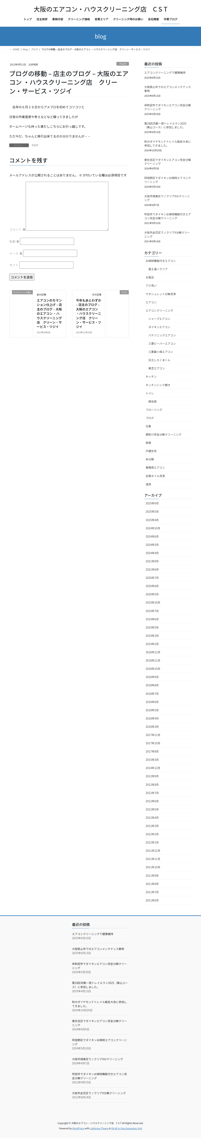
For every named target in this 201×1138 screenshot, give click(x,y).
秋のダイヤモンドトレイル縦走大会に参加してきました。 (167, 143)
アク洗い (151, 285)
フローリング (154, 410)
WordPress (78, 1128)
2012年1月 (152, 842)
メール (16, 253)
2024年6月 (152, 536)
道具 (148, 484)
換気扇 (152, 401)
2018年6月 (152, 702)
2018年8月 (152, 685)
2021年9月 (152, 561)
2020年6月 (152, 586)
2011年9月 (152, 875)
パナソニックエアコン (162, 335)
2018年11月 (153, 660)
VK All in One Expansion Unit (126, 1128)
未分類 (150, 459)
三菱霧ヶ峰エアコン (160, 352)
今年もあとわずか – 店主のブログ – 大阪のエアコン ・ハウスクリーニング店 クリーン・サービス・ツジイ (88, 313)
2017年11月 (153, 735)
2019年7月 (152, 611)
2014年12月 (153, 768)
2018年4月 (152, 718)
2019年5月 (152, 627)
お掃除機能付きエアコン (161, 261)
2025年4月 (152, 520)
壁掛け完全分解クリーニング (163, 434)
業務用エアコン (155, 467)
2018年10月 (153, 669)
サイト (14, 265)
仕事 (148, 426)
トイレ (150, 393)
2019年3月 (152, 636)
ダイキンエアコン (159, 327)
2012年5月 (152, 809)
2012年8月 (152, 785)
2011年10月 (153, 867)
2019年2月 (152, 644)
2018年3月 (152, 727)
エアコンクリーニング (159, 310)
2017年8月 (152, 751)
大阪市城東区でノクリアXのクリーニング (167, 198)
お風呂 (150, 277)
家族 (148, 443)
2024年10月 (153, 528)
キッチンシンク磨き (158, 385)
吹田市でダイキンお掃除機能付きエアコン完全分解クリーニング (167, 216)
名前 (14, 241)
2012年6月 (152, 801)
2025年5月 (152, 511)
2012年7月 (152, 793)
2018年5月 (152, 710)
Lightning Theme (99, 1128)
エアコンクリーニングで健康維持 (164, 72)
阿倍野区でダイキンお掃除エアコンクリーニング (167, 180)
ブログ (122, 64)
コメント (17, 229)
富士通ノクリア (158, 269)
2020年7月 (152, 578)
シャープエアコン (159, 319)
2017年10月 (153, 743)
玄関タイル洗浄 (155, 476)
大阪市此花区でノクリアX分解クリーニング (167, 234)
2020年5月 (152, 594)
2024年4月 (152, 553)
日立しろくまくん (159, 360)
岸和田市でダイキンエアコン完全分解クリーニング (167, 107)
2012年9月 (152, 776)
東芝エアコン (156, 368)
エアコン (151, 302)
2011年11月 (153, 859)
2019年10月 (153, 602)
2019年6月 (152, 619)
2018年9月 (152, 677)
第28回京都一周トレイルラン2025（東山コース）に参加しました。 (165, 125)
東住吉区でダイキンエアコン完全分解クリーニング (167, 162)
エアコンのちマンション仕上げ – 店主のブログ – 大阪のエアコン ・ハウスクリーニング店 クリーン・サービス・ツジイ (49, 313)
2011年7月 (152, 892)
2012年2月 (152, 834)
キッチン (151, 376)
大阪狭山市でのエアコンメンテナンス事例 (167, 89)
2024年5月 (152, 545)
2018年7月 (152, 694)
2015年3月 (152, 760)
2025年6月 (152, 503)
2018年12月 (153, 652)
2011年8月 (152, 884)
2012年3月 (152, 826)
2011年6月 (152, 900)
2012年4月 (152, 818)
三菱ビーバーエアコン (162, 343)
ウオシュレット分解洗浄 (161, 294)
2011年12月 (153, 851)
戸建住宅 (151, 451)
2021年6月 (152, 569)
